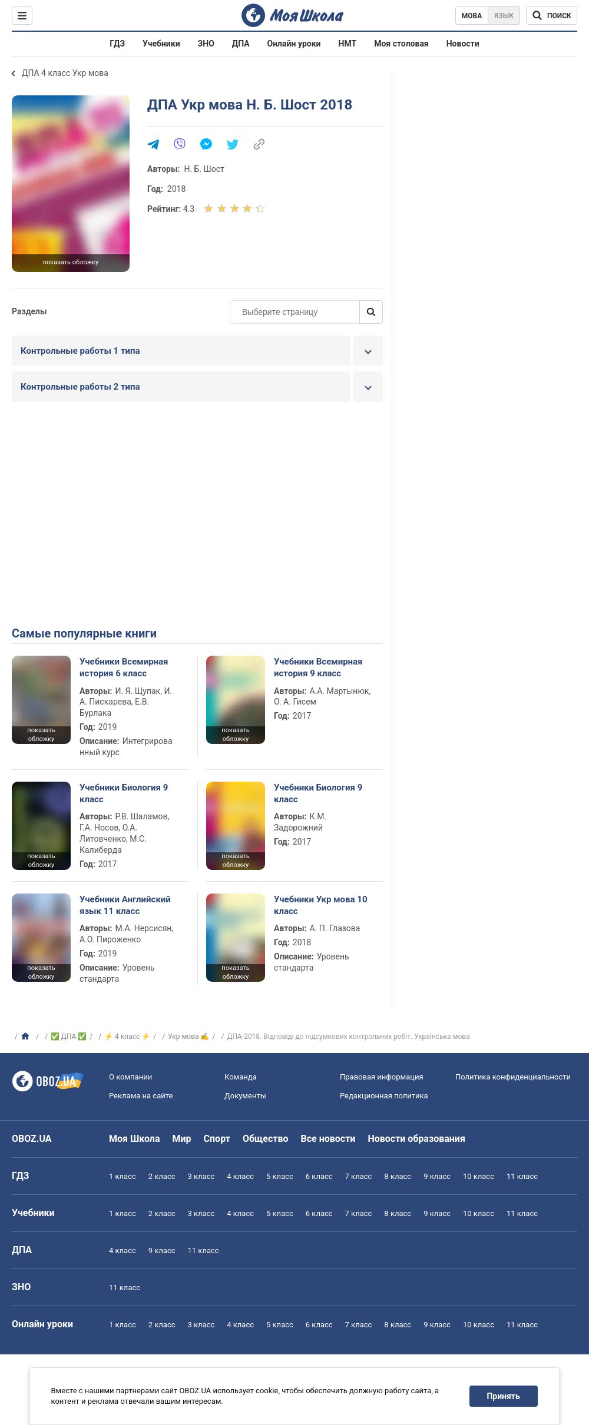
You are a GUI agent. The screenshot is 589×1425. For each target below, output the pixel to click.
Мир (182, 1138)
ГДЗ (117, 43)
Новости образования (416, 1138)
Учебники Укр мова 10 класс (321, 905)
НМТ (348, 43)
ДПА (241, 43)
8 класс (397, 1176)
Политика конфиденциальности (513, 1076)
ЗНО (206, 43)
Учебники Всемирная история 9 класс (318, 667)
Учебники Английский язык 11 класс (125, 905)
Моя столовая (401, 43)
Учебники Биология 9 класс (124, 793)
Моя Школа (134, 1138)
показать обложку (70, 262)
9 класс (437, 1176)
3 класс (201, 1176)
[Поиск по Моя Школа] (552, 15)
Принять (503, 1396)
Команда (240, 1076)
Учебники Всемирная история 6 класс (124, 667)
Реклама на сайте (141, 1095)
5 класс (279, 1176)
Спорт (217, 1138)
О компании (130, 1076)
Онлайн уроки (294, 43)
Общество (266, 1138)
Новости (462, 43)
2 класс (162, 1176)
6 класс (319, 1176)
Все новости (328, 1138)
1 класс (122, 1176)
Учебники (161, 43)
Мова (472, 16)
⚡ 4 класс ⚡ (127, 1036)
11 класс (522, 1176)
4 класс (240, 1176)
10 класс (478, 1176)
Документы (245, 1095)
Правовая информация (381, 1076)
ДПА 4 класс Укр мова (65, 73)
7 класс (358, 1176)
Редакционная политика (384, 1095)
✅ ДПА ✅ (69, 1036)
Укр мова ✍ (188, 1036)
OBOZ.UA (32, 1138)
